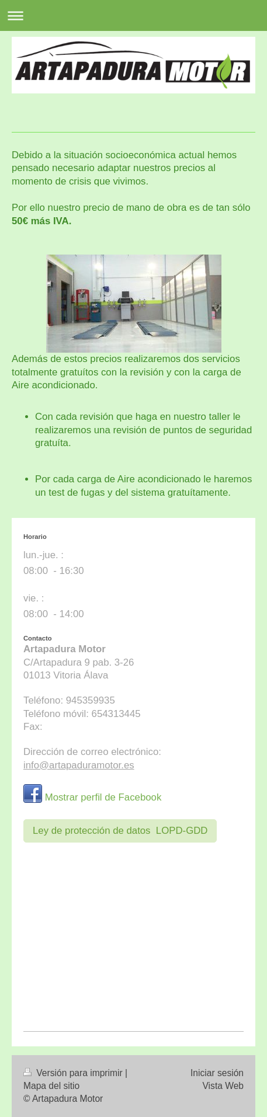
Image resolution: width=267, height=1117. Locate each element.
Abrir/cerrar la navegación (133, 15)
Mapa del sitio (51, 1086)
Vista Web (223, 1086)
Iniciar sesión (217, 1073)
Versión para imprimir (74, 1073)
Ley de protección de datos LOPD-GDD (120, 830)
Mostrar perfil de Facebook (103, 797)
